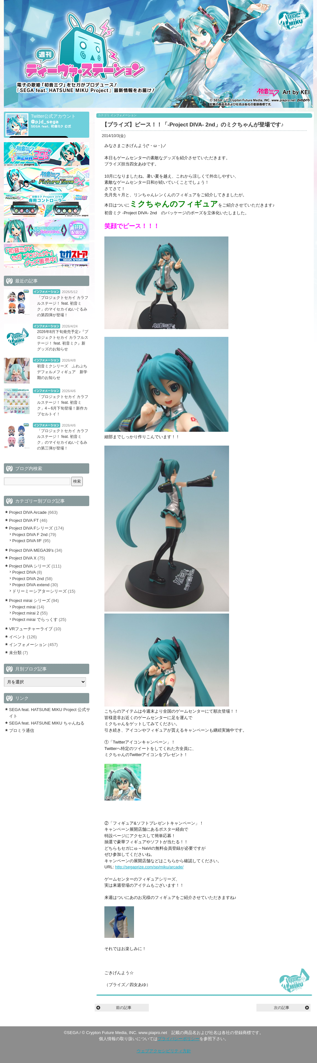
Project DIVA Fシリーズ (31, 528)
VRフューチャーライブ (31, 628)
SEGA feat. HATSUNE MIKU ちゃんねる (46, 723)
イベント (17, 636)
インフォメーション (123, 115)
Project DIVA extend (30, 584)
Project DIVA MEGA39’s (31, 550)
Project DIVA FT (24, 520)
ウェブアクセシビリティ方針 (164, 1051)
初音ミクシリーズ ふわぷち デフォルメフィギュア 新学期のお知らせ (64, 372)
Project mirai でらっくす (35, 619)
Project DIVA (24, 572)
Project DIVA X (22, 558)
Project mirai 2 (25, 613)
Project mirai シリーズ (29, 600)
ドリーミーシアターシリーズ (39, 591)
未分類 (15, 652)
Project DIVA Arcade (28, 512)
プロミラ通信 (21, 730)
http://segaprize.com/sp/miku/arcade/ (149, 866)
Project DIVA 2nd (28, 578)
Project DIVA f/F (27, 540)
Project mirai (23, 607)
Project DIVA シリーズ (29, 566)
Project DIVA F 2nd (30, 534)
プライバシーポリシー (178, 1038)
